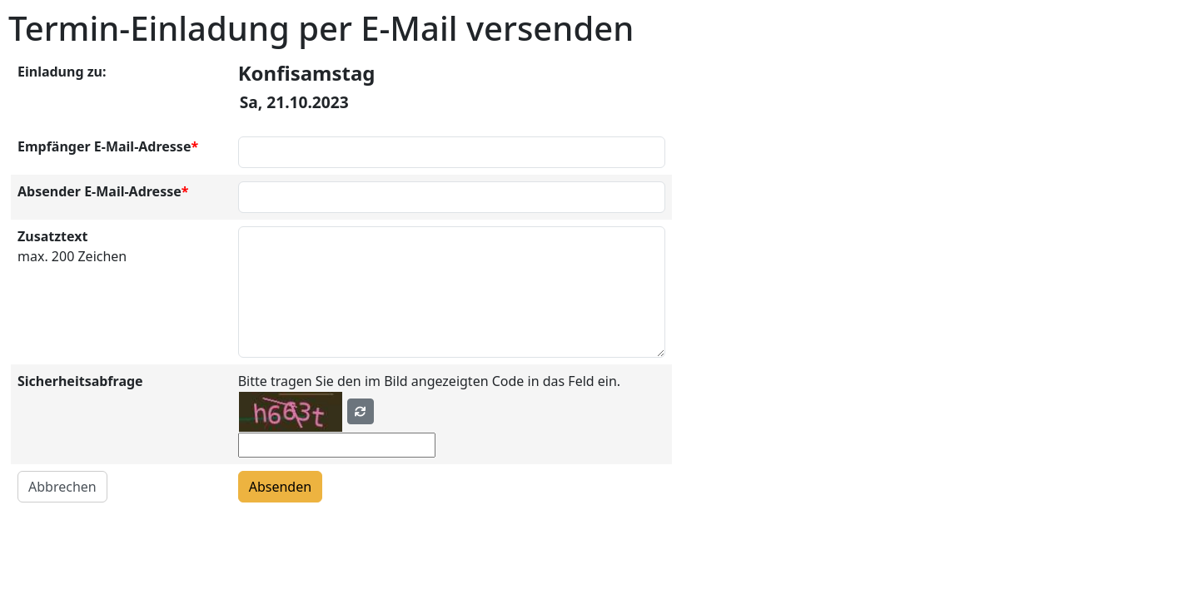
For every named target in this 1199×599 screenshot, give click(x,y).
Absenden (280, 487)
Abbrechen (62, 487)
